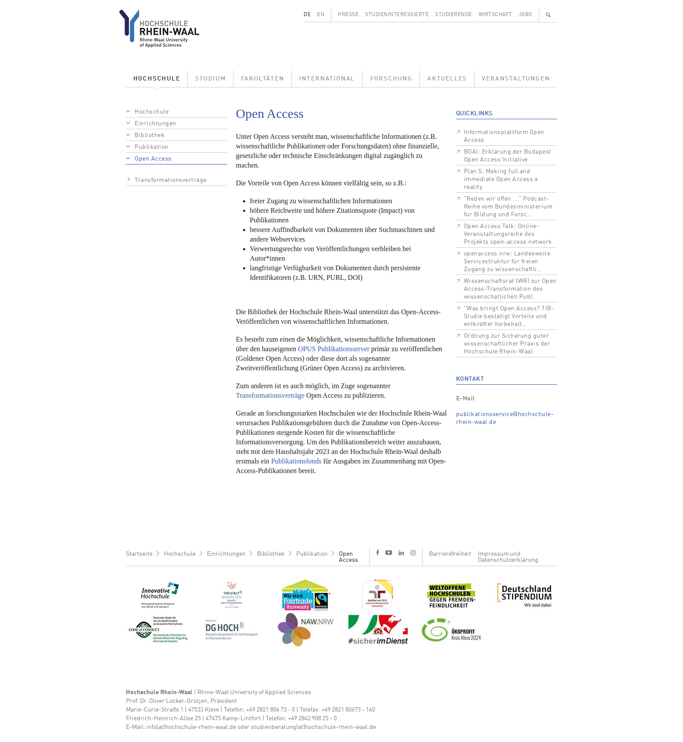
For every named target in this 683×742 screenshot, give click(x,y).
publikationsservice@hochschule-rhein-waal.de (505, 418)
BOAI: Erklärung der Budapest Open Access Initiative (507, 156)
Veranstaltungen (516, 79)
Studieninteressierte (397, 14)
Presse (348, 14)
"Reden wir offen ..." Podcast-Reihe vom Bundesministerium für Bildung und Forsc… (508, 207)
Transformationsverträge (171, 180)
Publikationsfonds (296, 461)
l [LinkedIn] (401, 553)
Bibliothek (150, 135)
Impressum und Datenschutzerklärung (508, 557)
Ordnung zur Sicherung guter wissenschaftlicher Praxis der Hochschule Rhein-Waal (507, 344)
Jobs (525, 14)
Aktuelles (447, 79)
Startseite (139, 554)
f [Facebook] (377, 552)
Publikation (152, 147)
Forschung (391, 79)
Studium (210, 79)
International (327, 79)
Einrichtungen (155, 124)
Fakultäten (262, 79)
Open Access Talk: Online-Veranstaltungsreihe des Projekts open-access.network (508, 234)
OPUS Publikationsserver (333, 349)
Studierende (453, 14)
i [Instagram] (413, 553)
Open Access (153, 159)
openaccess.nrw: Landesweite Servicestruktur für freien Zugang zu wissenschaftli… (507, 261)
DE (307, 14)
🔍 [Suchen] (548, 15)
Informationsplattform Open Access (504, 136)
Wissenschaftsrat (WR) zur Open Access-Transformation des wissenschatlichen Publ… (510, 289)
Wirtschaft (495, 14)
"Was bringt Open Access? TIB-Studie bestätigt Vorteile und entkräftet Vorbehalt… (509, 316)
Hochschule (156, 79)
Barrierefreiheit (450, 554)
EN (321, 14)
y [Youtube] (388, 552)
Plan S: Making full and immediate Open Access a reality (501, 179)
